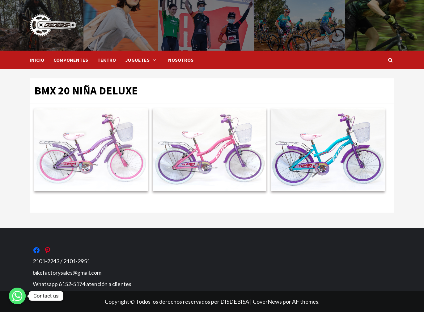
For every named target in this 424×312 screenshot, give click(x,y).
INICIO (37, 60)
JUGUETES (142, 60)
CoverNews (267, 301)
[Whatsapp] (17, 296)
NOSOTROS (180, 60)
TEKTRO (106, 60)
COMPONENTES (70, 60)
